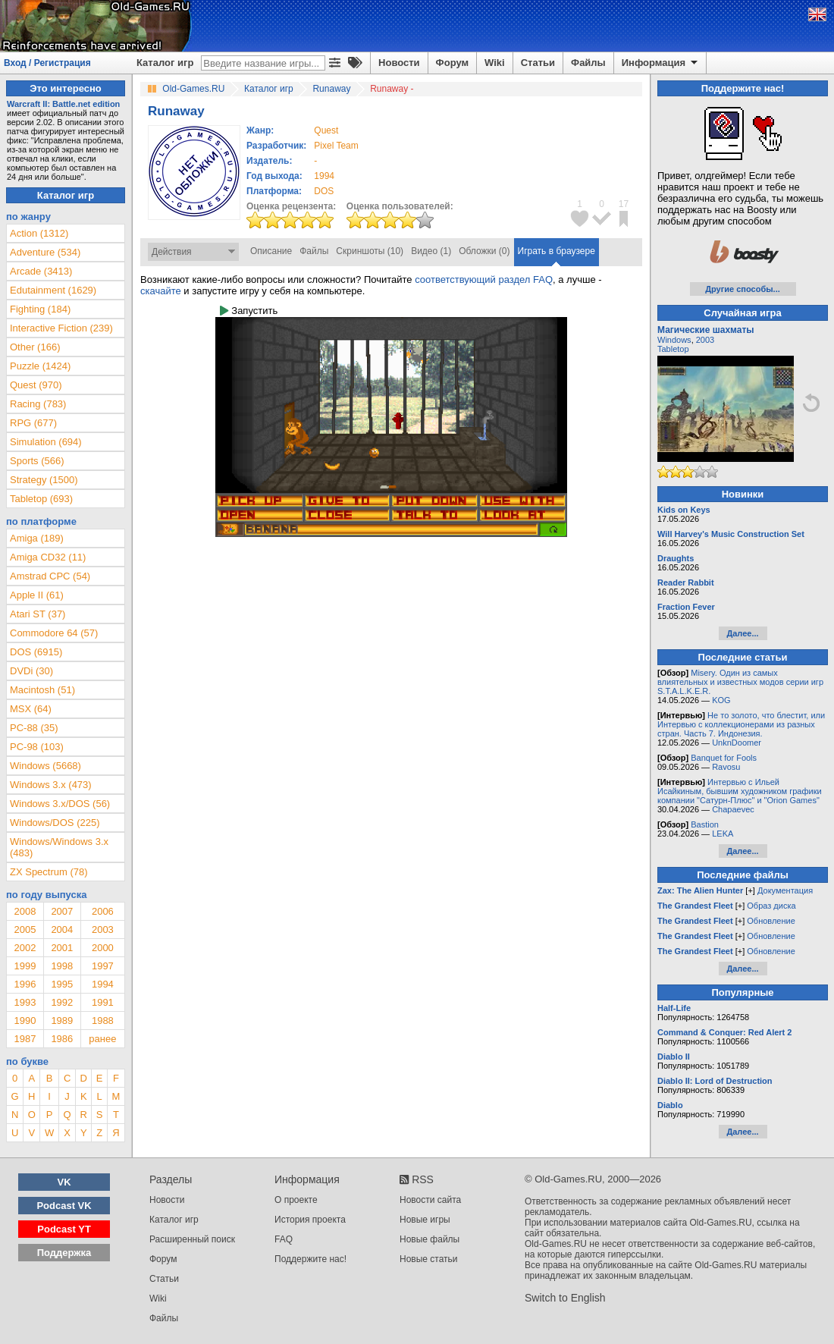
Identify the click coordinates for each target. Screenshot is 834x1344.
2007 (62, 911)
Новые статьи (429, 1259)
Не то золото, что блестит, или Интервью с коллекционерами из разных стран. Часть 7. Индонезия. (741, 724)
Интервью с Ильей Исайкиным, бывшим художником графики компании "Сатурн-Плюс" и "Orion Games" (739, 791)
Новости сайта (430, 1200)
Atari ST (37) (37, 614)
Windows (674, 339)
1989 (62, 1020)
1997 (103, 966)
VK (64, 1182)
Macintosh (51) (42, 690)
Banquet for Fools (724, 757)
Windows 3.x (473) (51, 784)
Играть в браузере (556, 251)
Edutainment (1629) (53, 290)
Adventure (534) (45, 252)
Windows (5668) (45, 765)
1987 (25, 1038)
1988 (103, 1020)
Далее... (742, 633)
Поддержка (64, 1252)
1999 (25, 966)
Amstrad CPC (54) (50, 576)
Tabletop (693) (41, 498)
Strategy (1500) (44, 479)
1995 (62, 984)
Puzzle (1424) (40, 366)
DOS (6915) (36, 652)
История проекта (310, 1219)
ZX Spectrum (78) (49, 872)
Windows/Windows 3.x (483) (59, 847)
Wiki (494, 62)
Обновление (771, 920)
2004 (62, 929)
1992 (62, 1002)
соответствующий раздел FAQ (484, 279)
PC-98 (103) (37, 746)
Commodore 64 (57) (54, 633)
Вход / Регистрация (47, 63)
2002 (25, 947)
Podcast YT (64, 1229)
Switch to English (565, 1298)
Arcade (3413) (41, 271)
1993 (25, 1002)
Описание (271, 251)
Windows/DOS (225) (54, 822)
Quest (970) (36, 385)
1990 (25, 1020)
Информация (661, 63)
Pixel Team (336, 145)
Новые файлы (429, 1239)
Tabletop (673, 348)
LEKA (722, 833)
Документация (785, 890)
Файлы (588, 62)
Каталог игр (164, 62)
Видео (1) (431, 251)
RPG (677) (33, 423)
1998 (62, 966)
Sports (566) (37, 460)
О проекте (296, 1200)
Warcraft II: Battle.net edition (63, 103)
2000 (103, 947)
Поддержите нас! (310, 1259)
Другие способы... (742, 289)
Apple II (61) (37, 595)
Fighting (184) (40, 309)
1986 (62, 1038)
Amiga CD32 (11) (48, 557)
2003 (103, 929)
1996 (25, 984)
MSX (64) (31, 708)
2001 (62, 947)
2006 (103, 911)
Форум (452, 62)
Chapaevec (733, 809)
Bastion (705, 824)
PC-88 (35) (34, 727)
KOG (721, 700)
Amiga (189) (37, 538)
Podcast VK (63, 1205)
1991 (103, 1002)
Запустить (248, 310)
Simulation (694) (46, 441)
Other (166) (35, 347)
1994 (324, 176)
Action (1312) (39, 233)
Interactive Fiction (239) (61, 328)
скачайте (160, 291)
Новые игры (425, 1219)
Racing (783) (38, 404)
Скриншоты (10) (369, 251)
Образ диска (771, 905)
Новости (399, 62)
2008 (25, 911)
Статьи (538, 62)
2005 (25, 929)
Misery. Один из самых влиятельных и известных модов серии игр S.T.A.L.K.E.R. (740, 682)
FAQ (283, 1239)
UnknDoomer (736, 742)
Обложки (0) (484, 251)
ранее (102, 1038)
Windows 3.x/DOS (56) (60, 803)
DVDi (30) (31, 671)
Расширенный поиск (192, 1239)
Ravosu (726, 766)
